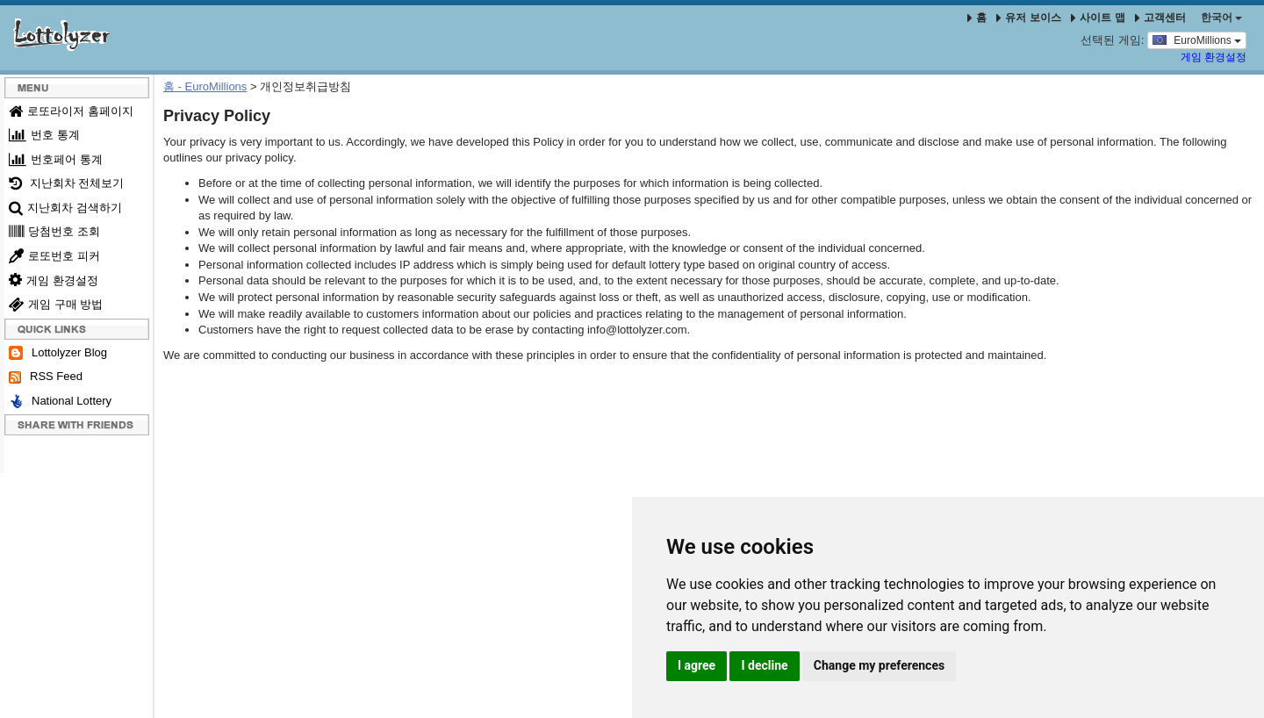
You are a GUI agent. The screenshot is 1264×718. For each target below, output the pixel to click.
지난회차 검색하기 (65, 207)
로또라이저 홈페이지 (71, 111)
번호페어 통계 (56, 159)
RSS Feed (46, 377)
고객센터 (1160, 17)
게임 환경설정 (1213, 57)
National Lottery (60, 401)
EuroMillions (1197, 39)
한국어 (1221, 17)
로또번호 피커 (54, 255)
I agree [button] (696, 665)
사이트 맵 (1099, 17)
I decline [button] (764, 665)
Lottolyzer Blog (58, 353)
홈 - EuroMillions (205, 86)
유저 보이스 (1028, 17)
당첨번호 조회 (54, 231)
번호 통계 (44, 134)
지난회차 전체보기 (66, 183)
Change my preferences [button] (879, 665)
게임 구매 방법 (56, 304)
